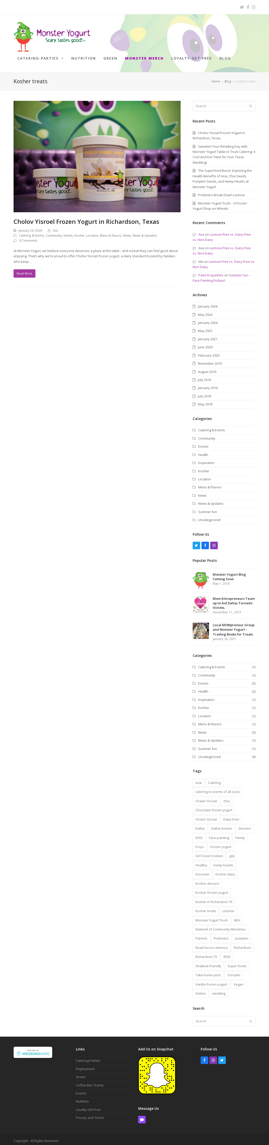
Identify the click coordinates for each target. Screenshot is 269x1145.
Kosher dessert (207, 879)
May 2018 (205, 400)
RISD (227, 953)
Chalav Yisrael (206, 797)
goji (232, 852)
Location (92, 232)
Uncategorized (209, 516)
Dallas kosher (221, 825)
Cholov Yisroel (206, 815)
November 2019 (210, 360)
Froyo (199, 843)
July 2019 (204, 376)
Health (203, 451)
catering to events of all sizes (217, 788)
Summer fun (207, 508)
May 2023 (205, 327)
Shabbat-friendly (208, 962)
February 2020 (209, 351)
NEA (237, 916)
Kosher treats (205, 907)
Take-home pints (208, 971)
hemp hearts (223, 861)
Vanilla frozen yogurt (211, 980)
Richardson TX (206, 953)
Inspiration (206, 459)
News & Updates (145, 232)
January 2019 (208, 384)
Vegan (238, 980)
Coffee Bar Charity (90, 1081)
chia (226, 797)
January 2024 (208, 319)
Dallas (200, 825)
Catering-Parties (88, 1057)
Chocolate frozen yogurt (213, 806)
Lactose (228, 907)
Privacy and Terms (90, 1114)
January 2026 (208, 303)
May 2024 (205, 311)
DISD (199, 834)
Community (54, 232)
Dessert (245, 825)
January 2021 (208, 335)
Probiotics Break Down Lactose (221, 191)
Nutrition (82, 1097)
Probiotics (221, 934)
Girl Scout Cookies (209, 852)
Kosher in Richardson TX (214, 898)
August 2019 (207, 368)
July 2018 (204, 392)
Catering (214, 779)
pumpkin (241, 934)
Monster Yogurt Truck (211, 916)
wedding (218, 990)
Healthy (201, 861)
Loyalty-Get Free (88, 1106)
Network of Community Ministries (220, 925)
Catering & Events (31, 232)
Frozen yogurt (220, 843)
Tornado (233, 971)
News (127, 232)
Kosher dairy (225, 870)
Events (68, 232)
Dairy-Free (231, 815)
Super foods (237, 962)
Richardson (242, 944)
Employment (85, 1065)
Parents (201, 934)
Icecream (202, 870)
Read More (24, 270)
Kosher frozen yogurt (211, 889)
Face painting (219, 834)
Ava (55, 227)
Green (81, 1073)
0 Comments (28, 237)
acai (198, 779)
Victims (200, 990)
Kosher (79, 232)
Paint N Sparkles (211, 271)
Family (240, 834)
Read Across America (211, 944)
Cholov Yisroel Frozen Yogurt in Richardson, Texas (86, 218)
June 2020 (205, 343)
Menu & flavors (111, 232)
